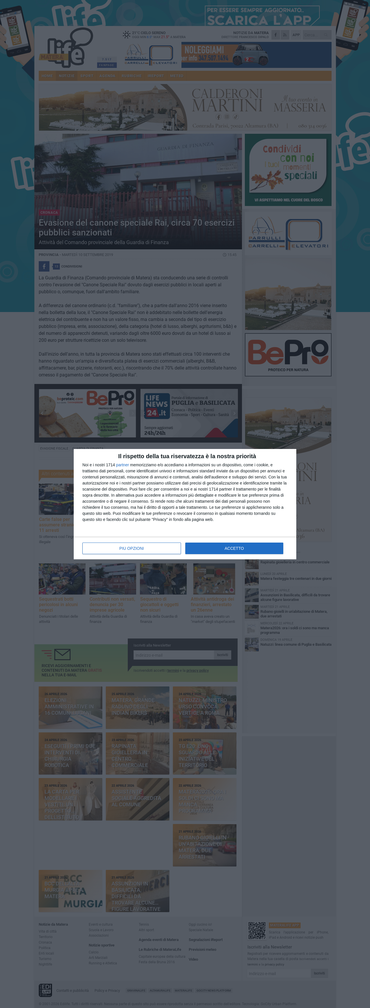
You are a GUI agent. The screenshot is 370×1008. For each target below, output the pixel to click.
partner (122, 465)
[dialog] (185, 504)
